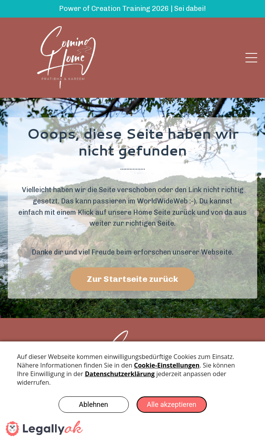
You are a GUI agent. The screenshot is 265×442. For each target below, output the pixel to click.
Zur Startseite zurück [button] (132, 279)
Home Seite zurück (164, 212)
